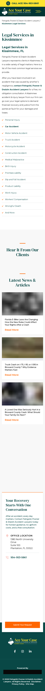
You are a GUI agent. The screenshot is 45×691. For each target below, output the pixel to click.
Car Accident (11, 126)
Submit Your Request (22, 625)
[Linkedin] (30, 651)
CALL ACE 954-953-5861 (22, 3)
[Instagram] (22, 651)
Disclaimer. (36, 682)
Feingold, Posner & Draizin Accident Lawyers (20, 21)
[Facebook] (15, 651)
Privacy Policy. (18, 684)
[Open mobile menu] (38, 11)
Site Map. (30, 684)
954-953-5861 (19, 557)
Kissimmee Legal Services (14, 24)
